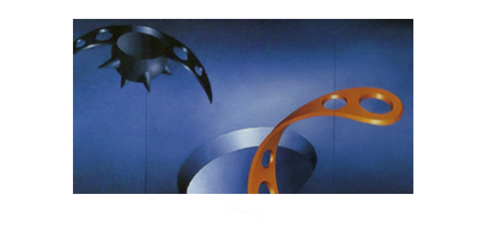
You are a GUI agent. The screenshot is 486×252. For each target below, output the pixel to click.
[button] (243, 106)
